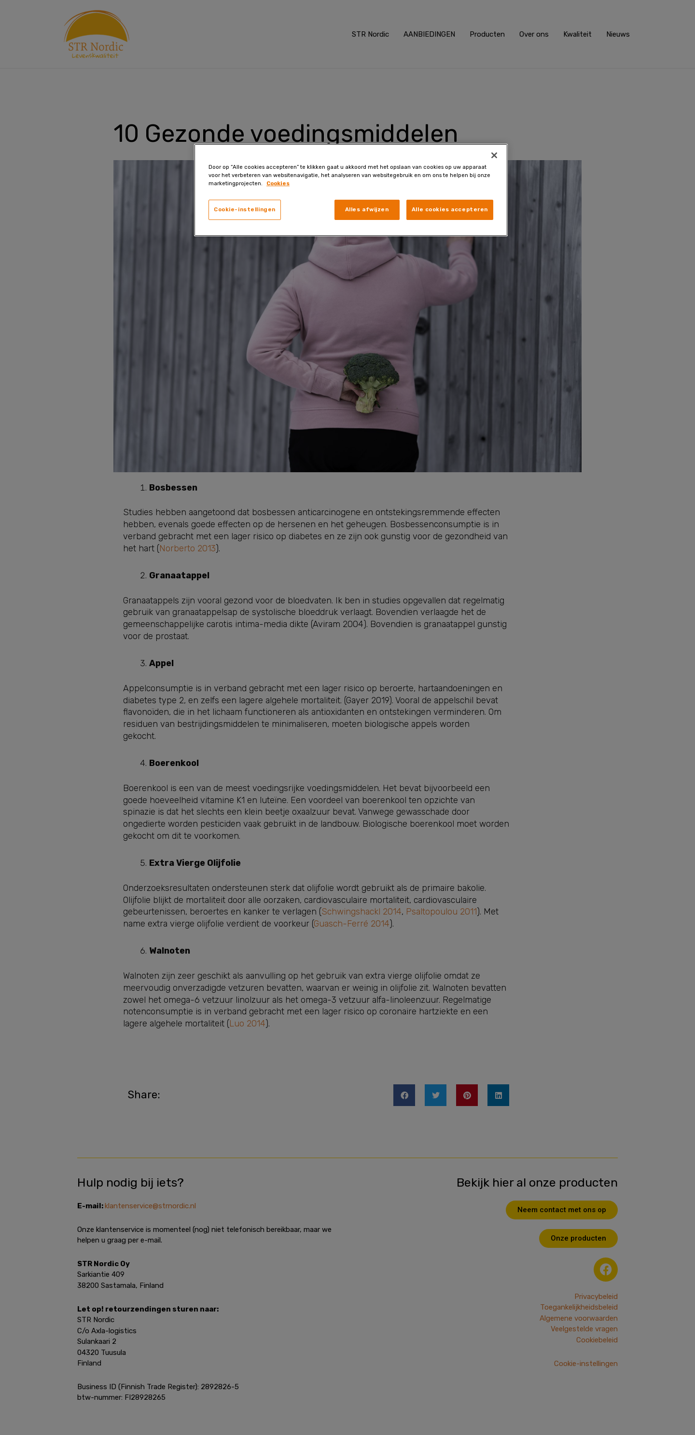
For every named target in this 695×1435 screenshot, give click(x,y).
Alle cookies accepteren (450, 209)
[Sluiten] (494, 155)
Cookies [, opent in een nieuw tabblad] (278, 183)
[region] (351, 190)
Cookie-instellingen (245, 209)
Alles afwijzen (367, 209)
